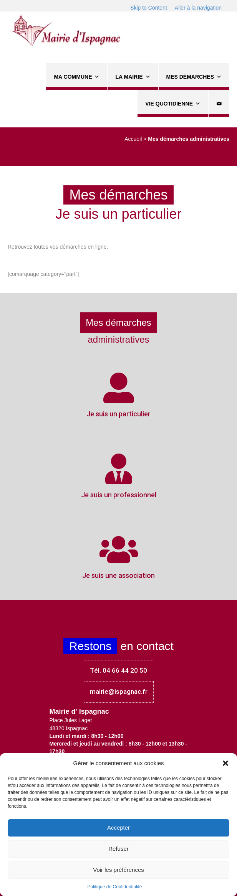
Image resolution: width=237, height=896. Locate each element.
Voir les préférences (118, 869)
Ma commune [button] (76, 76)
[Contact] (219, 103)
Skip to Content (148, 8)
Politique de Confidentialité (114, 886)
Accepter (118, 827)
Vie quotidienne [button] (173, 103)
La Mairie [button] (132, 76)
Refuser (118, 848)
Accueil (133, 139)
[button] (225, 763)
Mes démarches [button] (194, 76)
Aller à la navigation (198, 8)
